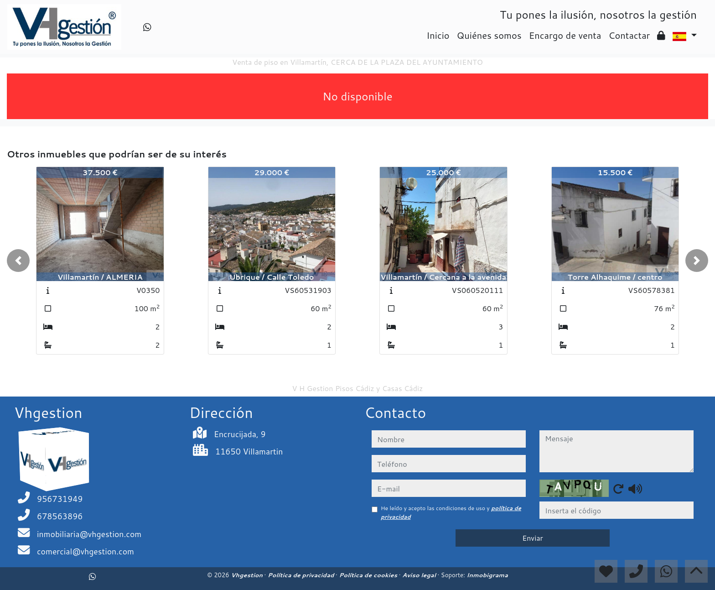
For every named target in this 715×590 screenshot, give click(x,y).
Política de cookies (369, 575)
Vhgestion (247, 575)
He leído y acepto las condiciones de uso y (451, 512)
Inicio (437, 35)
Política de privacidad (302, 575)
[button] (18, 260)
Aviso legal (419, 575)
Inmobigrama (487, 575)
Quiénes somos (489, 35)
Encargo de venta (565, 35)
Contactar (629, 35)
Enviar (532, 538)
